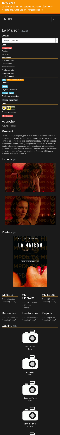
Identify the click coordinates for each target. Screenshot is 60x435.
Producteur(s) (7, 70)
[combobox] (30, 40)
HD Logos (49, 294)
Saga (4, 45)
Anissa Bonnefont (8, 61)
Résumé (7, 131)
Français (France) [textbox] (11, 40)
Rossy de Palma (30, 398)
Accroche (8, 121)
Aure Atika (30, 372)
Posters (7, 232)
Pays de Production (9, 90)
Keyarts (47, 313)
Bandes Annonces (9, 112)
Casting (7, 325)
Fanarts (7, 159)
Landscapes (30, 313)
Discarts (7, 294)
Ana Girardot (30, 347)
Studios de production (10, 96)
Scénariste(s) (7, 64)
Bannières (9, 313)
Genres (5, 83)
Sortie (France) (8, 76)
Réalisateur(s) (7, 57)
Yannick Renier (30, 424)
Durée (4, 51)
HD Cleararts (28, 296)
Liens (4, 103)
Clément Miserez (8, 73)
